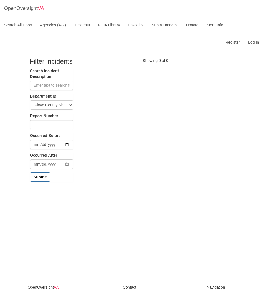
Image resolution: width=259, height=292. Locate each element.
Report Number (44, 116)
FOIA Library (109, 25)
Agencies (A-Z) (53, 25)
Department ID (43, 96)
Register (232, 42)
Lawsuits (135, 25)
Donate (192, 25)
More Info (215, 25)
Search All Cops (18, 25)
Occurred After (43, 155)
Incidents (82, 25)
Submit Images (164, 25)
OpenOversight (24, 8)
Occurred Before (45, 135)
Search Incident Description (44, 74)
